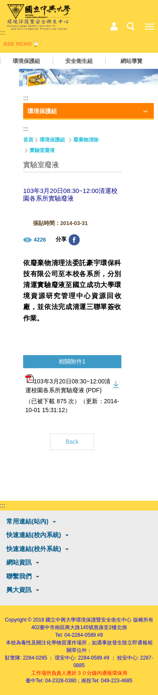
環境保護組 (26, 61)
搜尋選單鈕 (130, 26)
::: (2, 32)
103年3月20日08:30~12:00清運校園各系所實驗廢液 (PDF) (68, 384)
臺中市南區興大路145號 (67, 627)
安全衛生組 (79, 61)
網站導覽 (131, 61)
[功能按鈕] (88, 111)
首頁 (28, 140)
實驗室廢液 (42, 150)
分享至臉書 (74, 239)
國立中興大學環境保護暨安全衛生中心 (88, 620)
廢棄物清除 (86, 140)
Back (72, 441)
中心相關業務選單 (113, 26)
